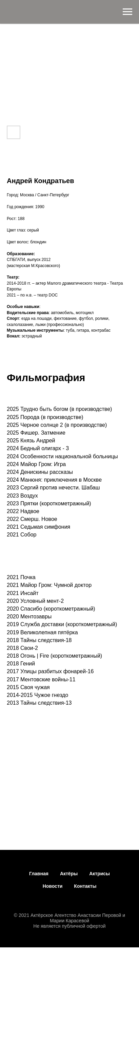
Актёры (69, 873)
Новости (53, 886)
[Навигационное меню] (127, 11)
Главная (38, 873)
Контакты (85, 886)
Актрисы (99, 873)
